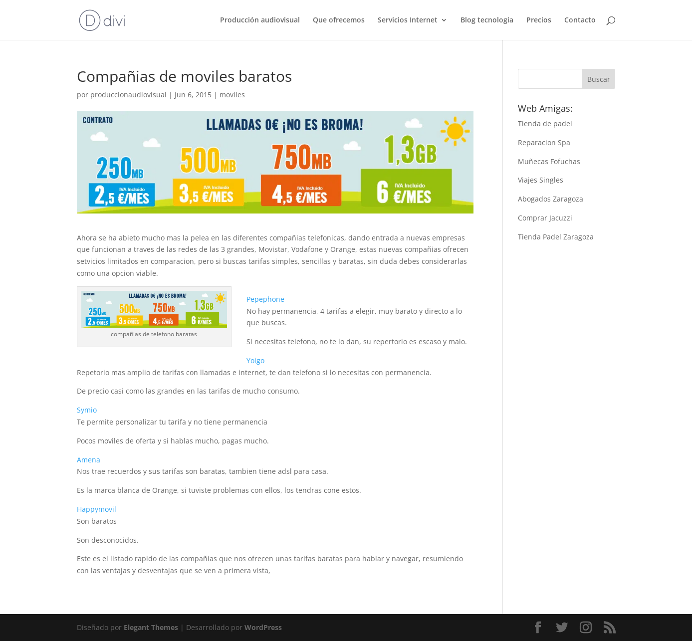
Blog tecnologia (487, 20)
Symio (87, 410)
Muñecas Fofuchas (549, 161)
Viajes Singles (540, 180)
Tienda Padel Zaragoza (556, 236)
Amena (88, 459)
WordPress (263, 627)
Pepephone (265, 299)
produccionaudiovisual (128, 94)
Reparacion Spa (544, 142)
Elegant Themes (151, 627)
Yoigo (255, 360)
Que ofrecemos (339, 20)
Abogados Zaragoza (550, 199)
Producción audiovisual (260, 20)
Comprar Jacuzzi (545, 217)
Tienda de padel (545, 123)
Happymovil (96, 509)
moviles (232, 94)
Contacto (580, 20)
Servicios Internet (408, 20)
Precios (538, 20)
